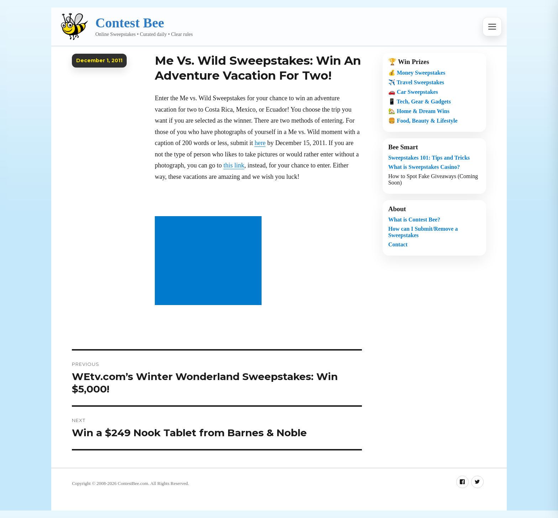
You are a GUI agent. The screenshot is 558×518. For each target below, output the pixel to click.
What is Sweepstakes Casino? (424, 167)
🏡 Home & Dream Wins (418, 111)
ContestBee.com (133, 483)
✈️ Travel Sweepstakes (416, 82)
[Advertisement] (209, 261)
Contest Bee (129, 22)
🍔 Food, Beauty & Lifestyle (423, 121)
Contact (397, 244)
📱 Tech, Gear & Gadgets (419, 101)
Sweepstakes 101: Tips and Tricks (429, 158)
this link (233, 165)
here (259, 142)
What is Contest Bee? (414, 220)
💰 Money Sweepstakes (416, 73)
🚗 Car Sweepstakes (413, 92)
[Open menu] (492, 26)
